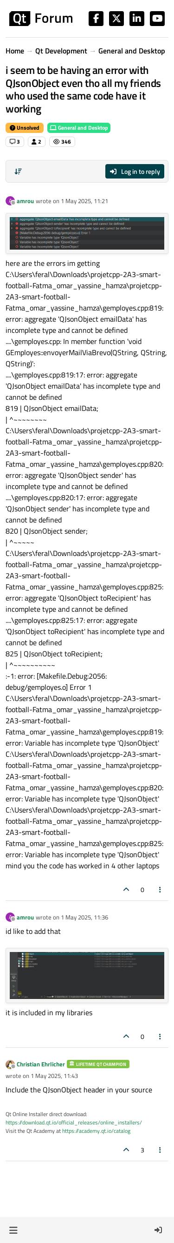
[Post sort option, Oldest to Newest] (18, 171)
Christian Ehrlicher (41, 1064)
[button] (13, 1230)
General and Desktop (79, 127)
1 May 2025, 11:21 (84, 200)
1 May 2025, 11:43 (54, 1075)
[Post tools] (160, 889)
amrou (25, 200)
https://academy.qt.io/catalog (96, 1130)
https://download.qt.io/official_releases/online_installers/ (74, 1122)
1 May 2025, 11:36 (84, 917)
